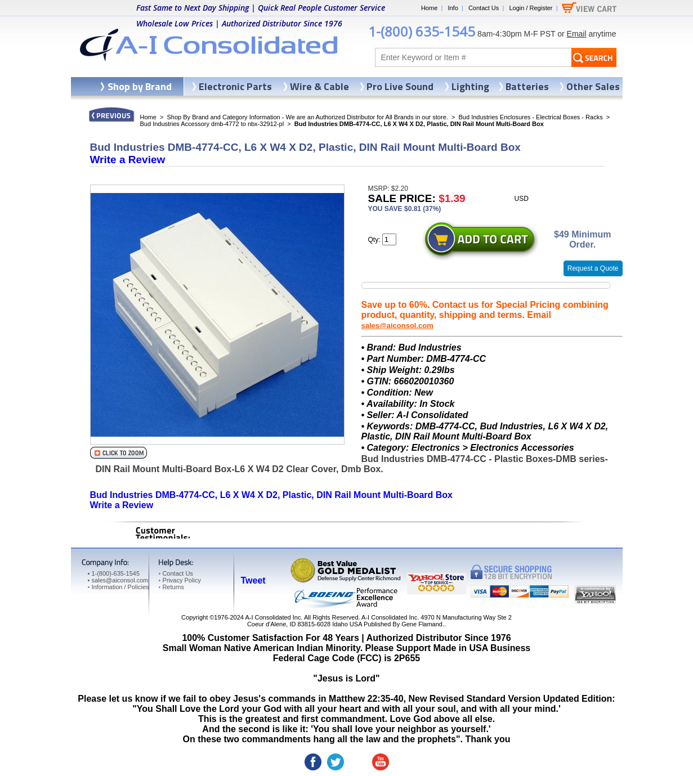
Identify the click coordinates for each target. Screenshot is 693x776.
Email (577, 33)
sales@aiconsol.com (397, 325)
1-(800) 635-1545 (421, 31)
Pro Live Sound (399, 86)
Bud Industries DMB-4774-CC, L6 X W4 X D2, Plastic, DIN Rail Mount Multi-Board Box (271, 495)
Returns (171, 587)
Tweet (253, 580)
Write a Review (128, 159)
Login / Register (530, 8)
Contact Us (483, 8)
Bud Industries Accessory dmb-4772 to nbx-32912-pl (212, 123)
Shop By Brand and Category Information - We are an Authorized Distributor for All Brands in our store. (307, 117)
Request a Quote (593, 268)
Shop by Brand (140, 86)
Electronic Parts (235, 86)
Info (453, 8)
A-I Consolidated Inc (273, 617)
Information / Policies (118, 587)
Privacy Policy (180, 580)
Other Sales (593, 86)
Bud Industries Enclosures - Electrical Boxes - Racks (531, 117)
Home (429, 8)
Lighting (470, 86)
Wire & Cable (319, 86)
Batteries (527, 86)
